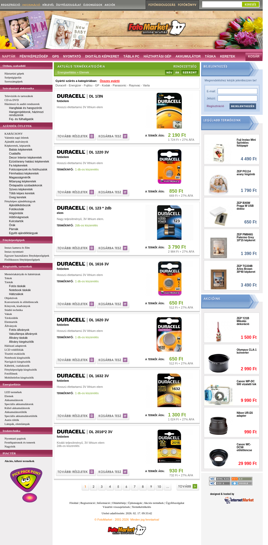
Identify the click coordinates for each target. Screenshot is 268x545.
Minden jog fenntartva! (144, 519)
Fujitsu (88, 85)
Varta (146, 85)
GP (97, 85)
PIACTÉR (9, 453)
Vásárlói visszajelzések (116, 506)
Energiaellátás (11, 384)
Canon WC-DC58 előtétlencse (244, 447)
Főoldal (74, 502)
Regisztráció (215, 106)
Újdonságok (135, 502)
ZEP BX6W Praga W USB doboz (245, 205)
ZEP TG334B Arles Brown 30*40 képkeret (246, 269)
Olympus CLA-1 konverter (247, 351)
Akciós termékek (154, 502)
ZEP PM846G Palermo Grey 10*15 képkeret (246, 237)
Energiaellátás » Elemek (73, 72)
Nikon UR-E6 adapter (245, 414)
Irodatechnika (11, 430)
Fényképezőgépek (14, 239)
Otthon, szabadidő (14, 65)
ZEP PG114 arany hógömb (246, 173)
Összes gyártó (110, 80)
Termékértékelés (141, 506)
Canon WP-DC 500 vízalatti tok (246, 383)
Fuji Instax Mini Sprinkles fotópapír (246, 142)
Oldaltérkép (119, 502)
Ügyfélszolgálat (175, 502)
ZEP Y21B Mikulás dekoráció (243, 321)
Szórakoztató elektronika (18, 88)
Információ (103, 502)
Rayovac (134, 85)
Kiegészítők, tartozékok (17, 266)
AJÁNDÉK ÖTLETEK (17, 126)
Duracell (60, 85)
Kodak (106, 85)
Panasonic (119, 85)
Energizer (75, 85)
